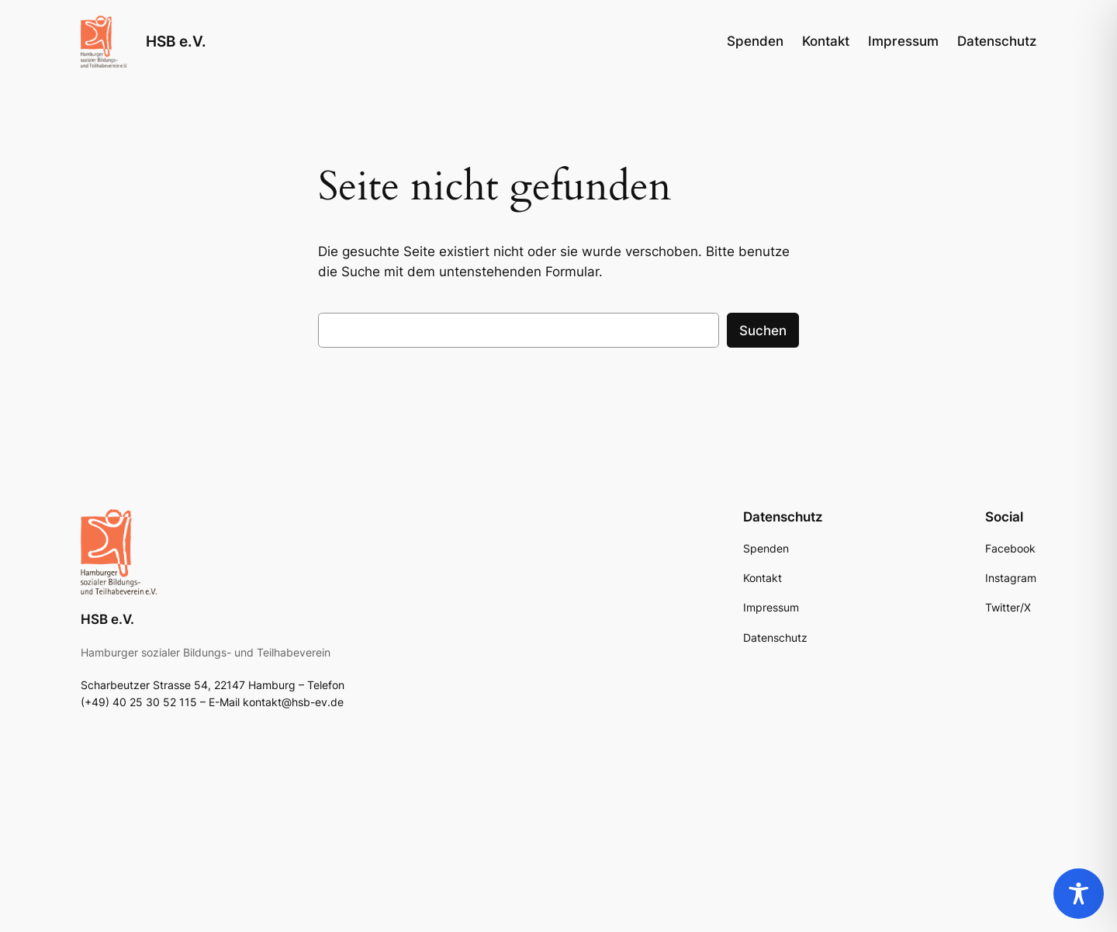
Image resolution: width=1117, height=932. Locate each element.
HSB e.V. (176, 41)
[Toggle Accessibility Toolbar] (1078, 893)
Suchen (763, 330)
